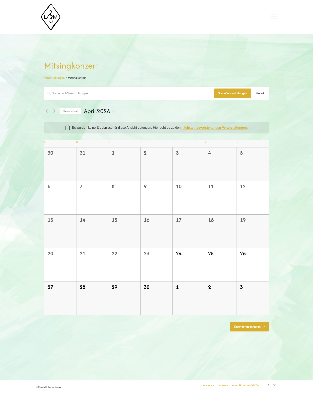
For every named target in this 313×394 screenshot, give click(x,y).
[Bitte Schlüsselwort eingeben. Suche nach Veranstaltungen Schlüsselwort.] (129, 93)
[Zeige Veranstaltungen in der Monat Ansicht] (260, 93)
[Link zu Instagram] (274, 385)
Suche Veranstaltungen (232, 93)
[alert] (156, 127)
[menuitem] (272, 17)
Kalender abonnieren (247, 326)
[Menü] (272, 17)
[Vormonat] (46, 111)
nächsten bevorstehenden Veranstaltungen (214, 127)
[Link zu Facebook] (268, 385)
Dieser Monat (70, 111)
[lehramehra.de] (51, 17)
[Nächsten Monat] (54, 111)
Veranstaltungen (54, 78)
